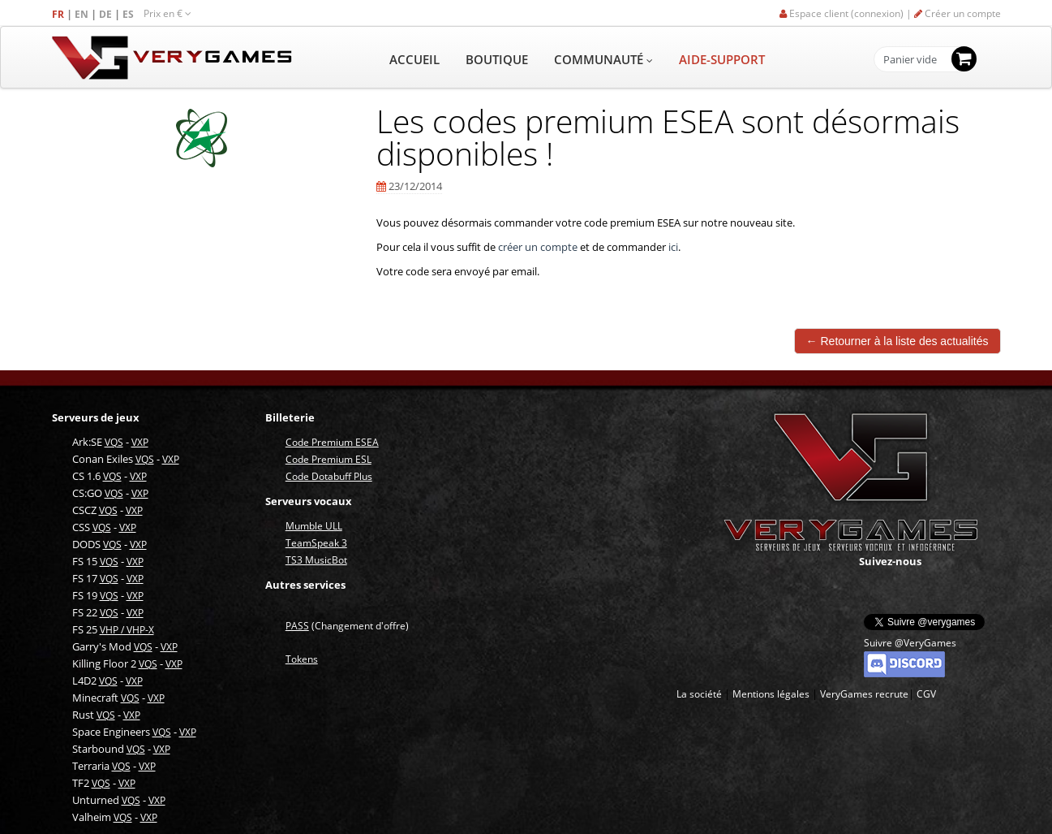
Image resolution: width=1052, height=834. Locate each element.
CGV (926, 694)
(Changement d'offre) (347, 626)
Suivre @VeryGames (910, 643)
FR (59, 14)
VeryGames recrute (864, 694)
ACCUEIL (414, 59)
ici (673, 247)
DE (106, 14)
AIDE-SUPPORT (722, 59)
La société (699, 694)
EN (83, 14)
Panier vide (910, 60)
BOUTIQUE (497, 59)
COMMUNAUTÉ (603, 59)
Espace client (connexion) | (846, 13)
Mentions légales (770, 694)
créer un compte (538, 247)
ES (129, 14)
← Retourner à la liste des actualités (897, 341)
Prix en (167, 13)
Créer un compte (957, 13)
